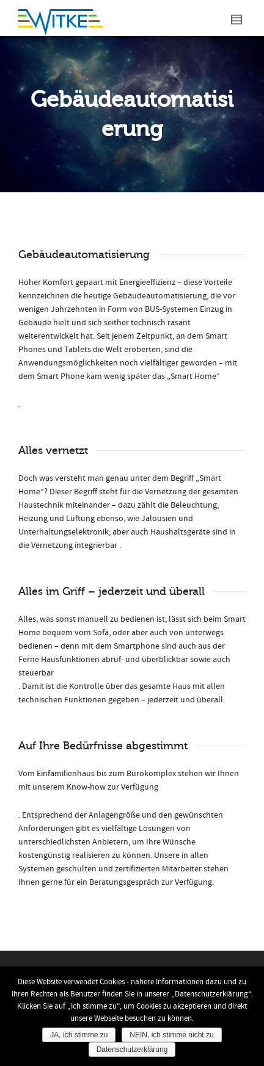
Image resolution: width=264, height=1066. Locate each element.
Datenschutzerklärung (132, 1049)
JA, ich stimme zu (79, 1035)
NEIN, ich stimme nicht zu (171, 1035)
